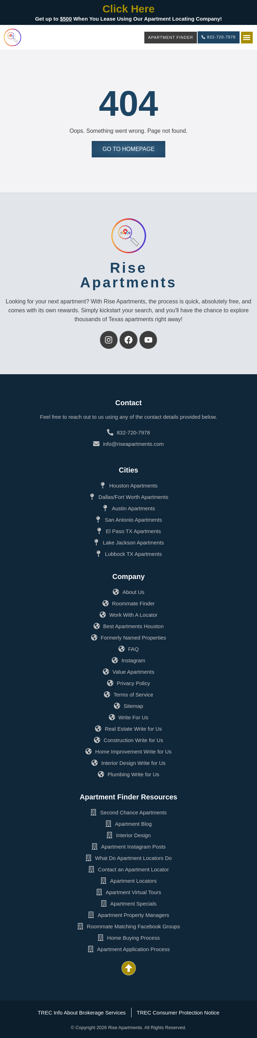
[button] (246, 37)
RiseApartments (128, 275)
